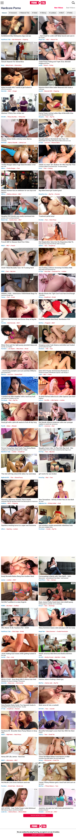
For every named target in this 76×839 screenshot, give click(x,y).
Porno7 (41, 605)
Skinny (43, 13)
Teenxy (3, 297)
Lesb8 (40, 65)
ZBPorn (3, 194)
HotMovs (3, 503)
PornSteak (4, 400)
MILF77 (41, 426)
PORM (3, 605)
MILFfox (3, 374)
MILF (62, 13)
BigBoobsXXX (5, 477)
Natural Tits (24, 13)
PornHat (41, 220)
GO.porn (41, 323)
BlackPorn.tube (5, 451)
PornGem (4, 348)
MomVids (4, 91)
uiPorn (3, 529)
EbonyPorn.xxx (43, 194)
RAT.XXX (41, 708)
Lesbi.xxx (4, 812)
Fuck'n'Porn (42, 580)
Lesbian (53, 13)
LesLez (41, 400)
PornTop (41, 451)
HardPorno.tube (6, 39)
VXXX (2, 271)
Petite (70, 13)
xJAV (40, 374)
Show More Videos (38, 815)
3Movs (3, 168)
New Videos (58, 8)
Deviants (41, 812)
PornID (3, 426)
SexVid (41, 91)
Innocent (13, 13)
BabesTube (4, 220)
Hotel (35, 13)
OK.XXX (3, 117)
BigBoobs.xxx (43, 503)
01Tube (41, 142)
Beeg (2, 65)
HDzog (41, 297)
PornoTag (41, 477)
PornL (40, 168)
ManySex (41, 117)
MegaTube (42, 39)
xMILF (3, 245)
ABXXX (41, 245)
